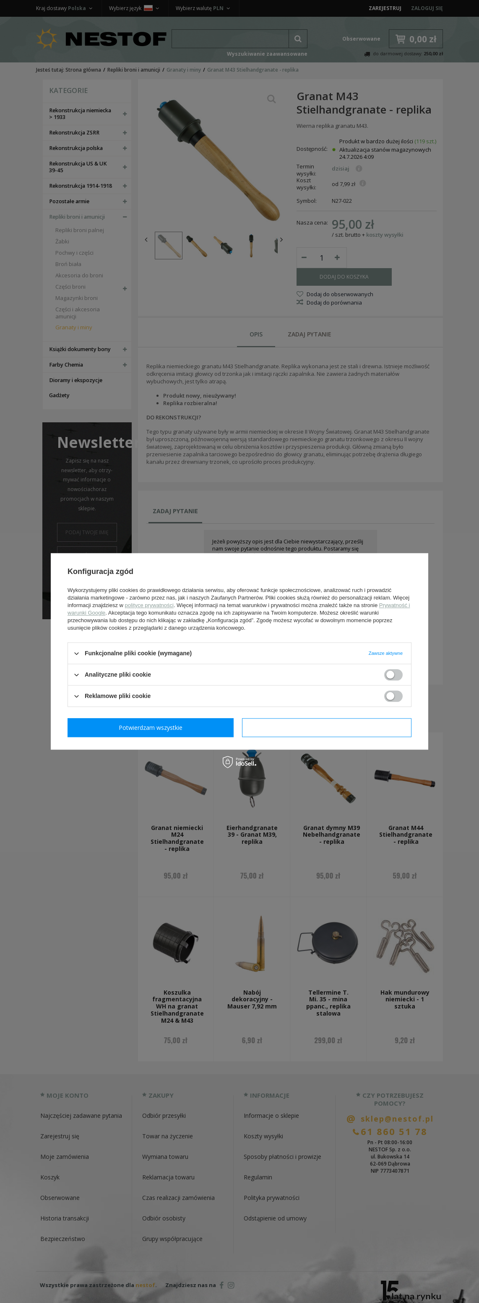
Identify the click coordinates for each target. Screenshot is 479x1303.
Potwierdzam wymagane (152, 728)
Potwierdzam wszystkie (328, 728)
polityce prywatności (149, 605)
